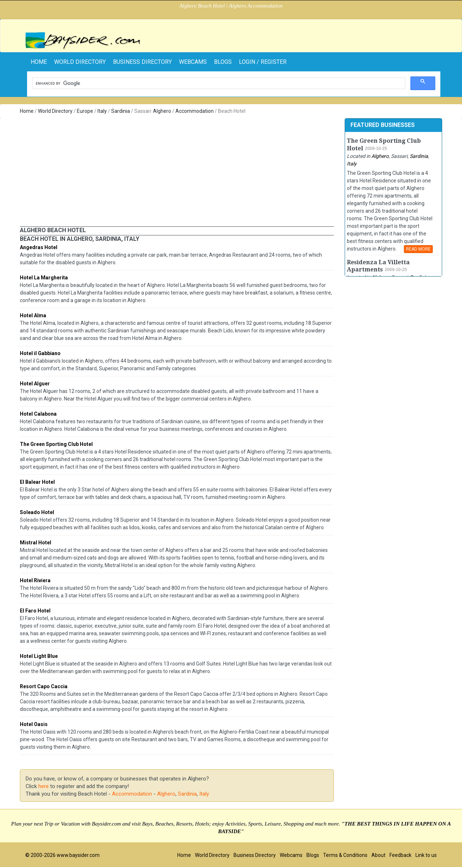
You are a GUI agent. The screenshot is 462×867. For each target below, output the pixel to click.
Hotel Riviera (35, 580)
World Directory (80, 61)
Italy (102, 111)
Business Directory (142, 61)
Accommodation (194, 111)
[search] (218, 83)
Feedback (400, 855)
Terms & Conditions (345, 855)
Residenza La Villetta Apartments (378, 266)
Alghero (162, 111)
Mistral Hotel (35, 542)
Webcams (193, 61)
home (39, 61)
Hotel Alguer (35, 383)
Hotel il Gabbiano (40, 353)
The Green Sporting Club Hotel (56, 444)
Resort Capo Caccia (43, 686)
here (43, 786)
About (378, 855)
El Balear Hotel (37, 482)
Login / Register (263, 61)
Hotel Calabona (38, 414)
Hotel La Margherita (44, 277)
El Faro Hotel (35, 611)
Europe (85, 111)
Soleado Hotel (37, 512)
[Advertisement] (177, 172)
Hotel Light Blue (39, 656)
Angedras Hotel (38, 247)
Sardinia (120, 111)
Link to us (426, 855)
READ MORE (418, 249)
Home (27, 111)
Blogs (223, 61)
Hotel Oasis (34, 724)
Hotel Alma (33, 315)
